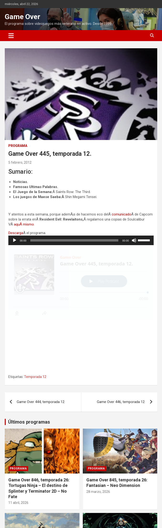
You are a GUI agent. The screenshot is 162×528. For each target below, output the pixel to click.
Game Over (22, 16)
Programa (17, 146)
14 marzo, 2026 (20, 522)
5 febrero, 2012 (19, 162)
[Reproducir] (14, 240)
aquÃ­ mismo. (24, 224)
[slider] (74, 240)
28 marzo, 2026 (98, 438)
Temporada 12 (35, 323)
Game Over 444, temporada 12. (41, 348)
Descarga (15, 233)
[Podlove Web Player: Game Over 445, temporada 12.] (81, 284)
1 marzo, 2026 (97, 522)
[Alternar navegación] (11, 35)
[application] (81, 240)
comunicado (121, 214)
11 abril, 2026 (18, 449)
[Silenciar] (134, 240)
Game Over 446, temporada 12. (121, 348)
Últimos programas (29, 369)
